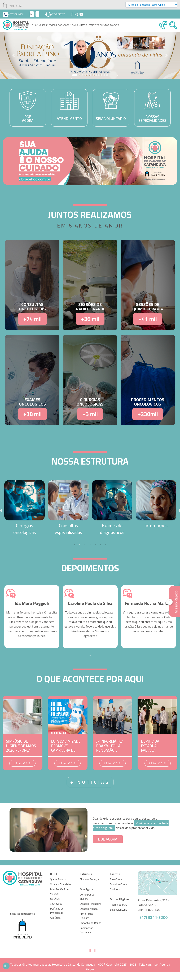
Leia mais (22, 763)
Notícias (55, 898)
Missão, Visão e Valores (59, 891)
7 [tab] (105, 545)
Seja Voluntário (78, 25)
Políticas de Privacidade (57, 910)
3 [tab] (85, 545)
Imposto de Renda (90, 922)
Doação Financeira (90, 903)
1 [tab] (74, 545)
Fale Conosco (117, 879)
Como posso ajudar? (87, 896)
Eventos (104, 25)
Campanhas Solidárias (86, 930)
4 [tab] (90, 545)
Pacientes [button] (94, 25)
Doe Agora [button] (63, 25)
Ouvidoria (115, 889)
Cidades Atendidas (60, 884)
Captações (56, 903)
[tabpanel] (24, 507)
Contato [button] (114, 25)
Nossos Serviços (48, 25)
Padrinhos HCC (118, 904)
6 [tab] (100, 545)
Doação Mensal (89, 908)
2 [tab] (79, 545)
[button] (13, 55)
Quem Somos (58, 879)
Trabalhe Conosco (120, 884)
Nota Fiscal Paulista (86, 915)
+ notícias (90, 782)
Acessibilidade (13, 14)
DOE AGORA (107, 839)
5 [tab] (95, 545)
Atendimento (55, 14)
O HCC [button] (35, 25)
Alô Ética (55, 917)
